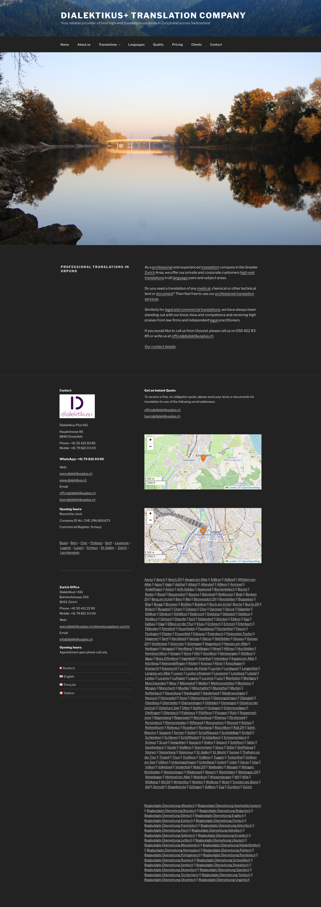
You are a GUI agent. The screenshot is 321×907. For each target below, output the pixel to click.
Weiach (210, 772)
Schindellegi (230, 732)
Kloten (193, 663)
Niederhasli (211, 693)
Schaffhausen (208, 732)
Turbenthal (235, 757)
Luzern (79, 547)
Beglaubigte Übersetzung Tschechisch (171, 875)
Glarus (206, 638)
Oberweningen (191, 703)
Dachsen (216, 609)
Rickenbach (153, 722)
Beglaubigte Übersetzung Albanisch (169, 805)
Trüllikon (205, 757)
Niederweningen (233, 693)
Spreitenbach (154, 747)
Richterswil (237, 717)
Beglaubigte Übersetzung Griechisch (226, 825)
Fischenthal (224, 628)
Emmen (229, 624)
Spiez (251, 742)
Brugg (158, 604)
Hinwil (217, 648)
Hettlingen (202, 648)
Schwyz (92, 547)
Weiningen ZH (248, 772)
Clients (196, 44)
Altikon (222, 584)
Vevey (244, 762)
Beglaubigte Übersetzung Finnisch (220, 820)
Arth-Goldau (185, 589)
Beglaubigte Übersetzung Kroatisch (223, 835)
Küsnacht (152, 668)
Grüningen (194, 643)
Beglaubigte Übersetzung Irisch (166, 830)
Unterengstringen (183, 762)
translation (210, 267)
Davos (229, 609)
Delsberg (213, 614)
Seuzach (195, 742)
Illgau (149, 658)
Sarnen (179, 732)
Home (64, 44)
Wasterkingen (173, 772)
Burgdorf (164, 609)
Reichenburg (202, 717)
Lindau (150, 678)
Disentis (180, 619)
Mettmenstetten (222, 683)
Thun (176, 757)
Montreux (244, 683)
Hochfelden (245, 648)
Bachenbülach (224, 589)
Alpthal (180, 584)
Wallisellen (215, 767)
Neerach (151, 698)
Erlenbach (245, 624)
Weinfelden (227, 772)
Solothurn (237, 742)
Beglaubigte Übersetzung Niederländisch (231, 845)
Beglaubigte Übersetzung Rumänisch (229, 855)
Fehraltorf (168, 628)
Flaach (240, 628)
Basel (63, 543)
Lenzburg (237, 673)
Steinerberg (167, 752)
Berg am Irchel (162, 599)
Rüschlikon (222, 727)
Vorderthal (182, 767)
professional (162, 267)
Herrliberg (185, 648)
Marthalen (233, 678)
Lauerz (178, 673)
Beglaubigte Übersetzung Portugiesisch (172, 855)
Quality (158, 44)
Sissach (221, 742)
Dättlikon (180, 614)
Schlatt (247, 732)
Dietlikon (151, 619)
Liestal (252, 673)
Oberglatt (247, 698)
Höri (197, 653)
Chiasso (191, 609)
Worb (225, 782)
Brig (148, 604)
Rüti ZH (238, 727)
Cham (178, 609)
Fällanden (152, 628)
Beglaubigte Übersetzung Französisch (171, 825)
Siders (208, 742)
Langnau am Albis (157, 673)
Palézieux (188, 712)
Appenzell (204, 589)
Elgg (161, 624)
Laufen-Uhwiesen (198, 673)
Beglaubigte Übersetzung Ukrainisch (170, 879)
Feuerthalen (186, 628)
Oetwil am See (169, 708)
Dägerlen (243, 609)
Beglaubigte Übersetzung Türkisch (226, 875)
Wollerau (212, 782)
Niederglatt (192, 693)
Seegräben (178, 742)
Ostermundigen (235, 708)
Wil (236, 777)
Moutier (183, 688)
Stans (219, 747)
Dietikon (244, 614)
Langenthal (250, 668)
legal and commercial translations (192, 309)
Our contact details (160, 347)
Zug (221, 787)
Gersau (194, 638)
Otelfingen (152, 712)
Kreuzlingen (234, 663)
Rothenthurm (154, 727)
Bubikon (200, 604)
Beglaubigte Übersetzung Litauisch (219, 840)
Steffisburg (245, 747)
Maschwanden (155, 683)
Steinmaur (186, 752)
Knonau (206, 663)
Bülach (150, 609)
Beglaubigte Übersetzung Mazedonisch (172, 845)
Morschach (167, 688)
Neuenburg (173, 693)
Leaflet (231, 487)
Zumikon (233, 787)
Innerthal (204, 658)
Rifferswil (196, 722)
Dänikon (165, 614)
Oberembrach (200, 698)
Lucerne (207, 678)
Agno (158, 584)
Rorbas (246, 722)
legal (214, 320)
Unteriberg (206, 762)
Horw (187, 653)
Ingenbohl (188, 658)
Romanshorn (215, 722)
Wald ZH (199, 767)
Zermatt (158, 787)
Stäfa (230, 747)
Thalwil (164, 757)
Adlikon (216, 579)
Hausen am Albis (236, 643)
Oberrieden (170, 703)
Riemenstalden (176, 722)
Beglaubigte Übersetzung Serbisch (168, 865)
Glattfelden (222, 638)
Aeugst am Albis (196, 579)
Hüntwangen (229, 653)
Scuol (163, 742)
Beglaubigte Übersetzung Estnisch (168, 820)
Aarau (148, 579)
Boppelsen (245, 599)
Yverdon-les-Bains (245, 782)
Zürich (122, 547)
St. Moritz (219, 752)
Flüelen (167, 633)
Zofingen (195, 787)
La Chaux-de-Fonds (193, 668)
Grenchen (177, 643)
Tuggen (219, 757)
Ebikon (236, 619)
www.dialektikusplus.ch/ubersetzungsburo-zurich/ (95, 626)
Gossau (238, 638)
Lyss (219, 678)
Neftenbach (153, 693)
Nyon (183, 698)
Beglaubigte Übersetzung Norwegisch (173, 850)
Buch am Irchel (220, 604)
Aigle (168, 584)
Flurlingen (152, 633)
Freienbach (215, 633)
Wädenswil (194, 772)
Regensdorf (182, 717)
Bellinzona (225, 594)
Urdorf (221, 762)
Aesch (160, 579)
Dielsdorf (229, 614)
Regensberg (162, 717)
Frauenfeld (182, 633)
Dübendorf (205, 619)
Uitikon (163, 762)
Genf (108, 543)
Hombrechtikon (156, 653)
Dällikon (150, 614)
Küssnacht (169, 668)
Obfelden (211, 703)
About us (83, 44)
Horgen (175, 653)
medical (203, 288)
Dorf (192, 619)
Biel (188, 599)
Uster (233, 762)
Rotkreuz (173, 727)
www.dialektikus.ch (73, 480)
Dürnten (222, 619)
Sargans (165, 732)
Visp (255, 762)
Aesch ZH (175, 579)
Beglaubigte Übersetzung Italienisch (169, 835)
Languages (136, 44)
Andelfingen (153, 589)
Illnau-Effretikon (167, 658)
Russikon (189, 727)
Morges (150, 688)
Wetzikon (200, 777)
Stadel (171, 747)
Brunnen (172, 604)
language (180, 278)
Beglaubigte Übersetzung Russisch (169, 860)
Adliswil (229, 579)
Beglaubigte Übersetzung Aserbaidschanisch (229, 805)
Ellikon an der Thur (181, 624)
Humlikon (209, 653)
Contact (216, 44)
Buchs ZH (252, 604)
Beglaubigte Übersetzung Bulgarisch (225, 810)
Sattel (191, 732)
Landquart (231, 668)
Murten (235, 688)
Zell (147, 787)
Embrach (213, 624)
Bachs (242, 589)
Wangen (232, 767)
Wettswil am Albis (177, 777)
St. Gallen (107, 547)
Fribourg (199, 633)
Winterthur (181, 782)
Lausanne (122, 543)
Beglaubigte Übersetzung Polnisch (227, 850)
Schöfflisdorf (190, 737)
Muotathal (220, 688)
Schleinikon (153, 737)
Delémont (197, 614)
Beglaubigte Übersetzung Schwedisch (223, 860)
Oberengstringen (225, 698)
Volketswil (165, 767)
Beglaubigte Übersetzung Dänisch (168, 815)
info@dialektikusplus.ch (76, 639)
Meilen (203, 683)
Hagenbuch (213, 643)
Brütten (186, 604)
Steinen (150, 752)
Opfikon (198, 708)
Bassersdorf (177, 594)
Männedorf (187, 683)
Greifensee (159, 643)
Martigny (249, 678)
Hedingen (152, 648)
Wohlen (197, 782)
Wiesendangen (220, 777)
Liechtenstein (69, 552)
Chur (83, 543)
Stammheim (203, 747)
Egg (246, 619)
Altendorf (207, 584)
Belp (239, 594)
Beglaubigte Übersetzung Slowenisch (170, 869)
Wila (245, 777)
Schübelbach (211, 737)
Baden (149, 594)
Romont (232, 722)
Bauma (194, 594)
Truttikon (189, 757)
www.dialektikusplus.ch (76, 473)
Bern (74, 543)
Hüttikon (247, 653)
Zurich (150, 272)
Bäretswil (208, 594)
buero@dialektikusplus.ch (77, 499)
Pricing (177, 44)
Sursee (234, 752)
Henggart (168, 648)
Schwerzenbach (235, 737)
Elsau (200, 624)
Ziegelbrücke (177, 787)
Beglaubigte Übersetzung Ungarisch (224, 879)
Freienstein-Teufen (239, 633)
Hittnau (229, 648)
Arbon (169, 589)
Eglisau (150, 624)
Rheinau (220, 717)
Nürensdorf (168, 698)
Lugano (65, 547)
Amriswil (236, 584)
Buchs (237, 604)
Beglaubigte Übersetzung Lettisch (168, 840)
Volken (150, 767)
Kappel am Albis (242, 658)
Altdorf (193, 584)
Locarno (163, 678)
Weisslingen (153, 777)
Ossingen (214, 708)
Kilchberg (152, 663)
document (164, 294)
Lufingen (178, 678)
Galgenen (152, 638)
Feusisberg (205, 628)
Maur (173, 683)
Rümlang (205, 727)
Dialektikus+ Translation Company (153, 15)
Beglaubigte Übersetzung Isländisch (217, 830)
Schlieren (171, 737)
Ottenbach (170, 712)
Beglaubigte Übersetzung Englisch (219, 815)
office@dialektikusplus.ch (192, 336)
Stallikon (185, 747)
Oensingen (228, 703)
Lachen (216, 668)
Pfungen (221, 712)
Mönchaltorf (201, 688)
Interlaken (221, 658)
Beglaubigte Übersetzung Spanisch (224, 869)
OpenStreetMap (251, 487)
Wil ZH (165, 782)
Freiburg (96, 543)
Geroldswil (179, 638)
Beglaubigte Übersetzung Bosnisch (171, 810)
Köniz (219, 663)
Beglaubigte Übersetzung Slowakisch (222, 865)
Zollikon (210, 787)
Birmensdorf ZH (205, 599)
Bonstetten (227, 599)
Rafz (233, 712)
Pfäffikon (205, 712)
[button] (203, 458)
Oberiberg (152, 703)
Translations (110, 44)
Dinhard (166, 619)
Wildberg (151, 782)
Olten (186, 708)
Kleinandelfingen (173, 663)
